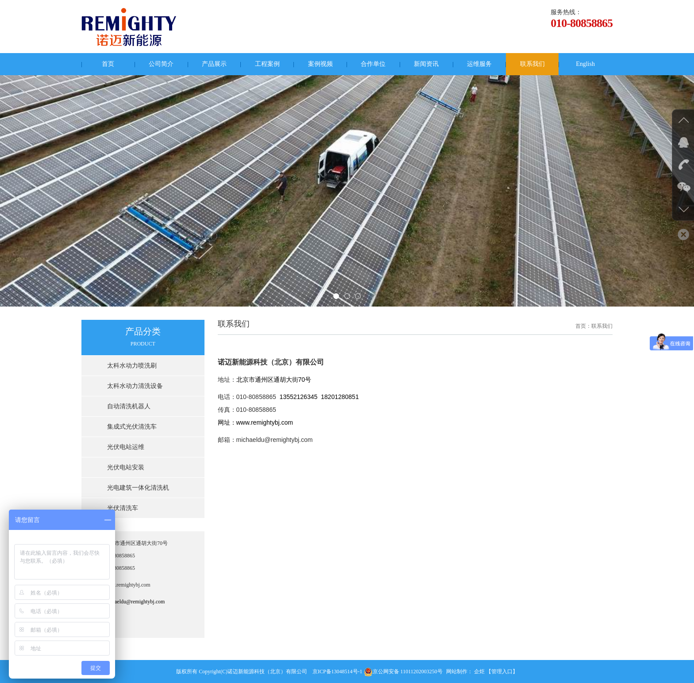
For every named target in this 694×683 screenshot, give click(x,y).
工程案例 (267, 64)
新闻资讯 (426, 64)
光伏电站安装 (125, 467)
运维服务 (479, 64)
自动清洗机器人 (128, 406)
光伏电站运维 (125, 447)
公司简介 (161, 64)
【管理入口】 (502, 671)
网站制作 (456, 671)
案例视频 (320, 64)
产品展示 (214, 64)
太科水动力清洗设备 (135, 386)
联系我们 (532, 64)
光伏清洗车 (122, 508)
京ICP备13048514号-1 (337, 671)
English (585, 64)
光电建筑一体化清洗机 (138, 487)
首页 (108, 64)
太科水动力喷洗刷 (132, 365)
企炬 (479, 671)
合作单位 (373, 64)
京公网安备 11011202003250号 (403, 671)
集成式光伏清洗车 (132, 426)
